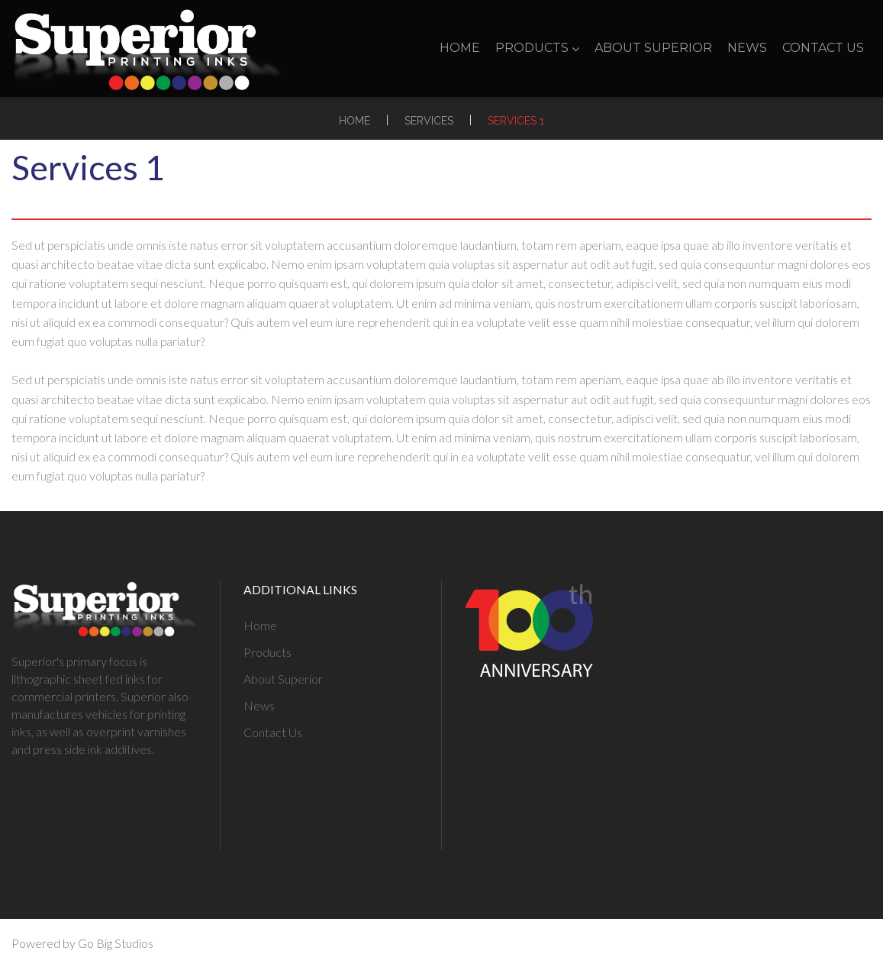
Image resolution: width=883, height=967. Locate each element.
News (747, 47)
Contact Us (823, 47)
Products (537, 47)
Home (460, 47)
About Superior (653, 47)
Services (428, 121)
